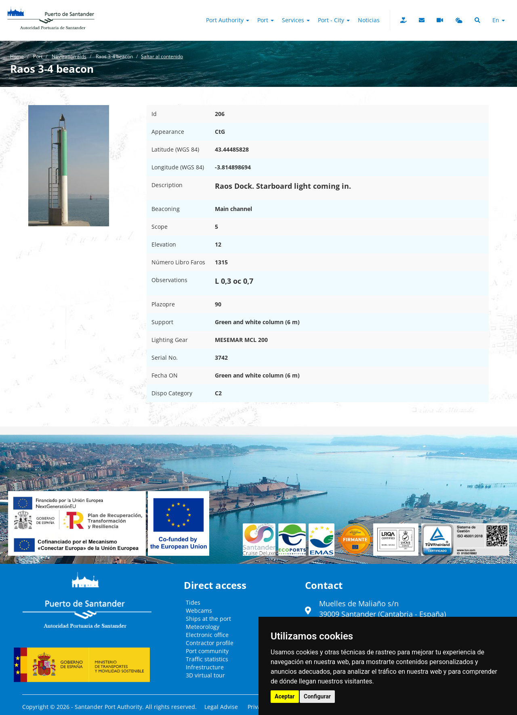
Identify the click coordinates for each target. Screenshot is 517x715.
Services (296, 20)
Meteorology (202, 627)
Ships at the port (208, 618)
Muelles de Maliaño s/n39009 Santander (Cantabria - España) (382, 609)
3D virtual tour (205, 675)
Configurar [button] (317, 696)
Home (17, 56)
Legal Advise (221, 707)
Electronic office (207, 635)
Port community (207, 651)
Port (265, 20)
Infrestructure (205, 667)
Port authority (227, 20)
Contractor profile (209, 643)
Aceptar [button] (285, 696)
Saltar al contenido (162, 56)
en (498, 20)
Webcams (199, 610)
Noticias (369, 20)
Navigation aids (69, 56)
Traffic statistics (207, 659)
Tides (193, 602)
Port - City (334, 20)
